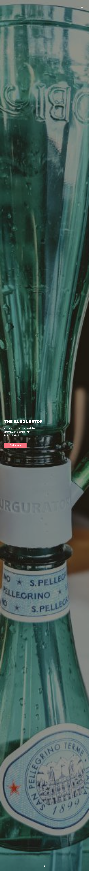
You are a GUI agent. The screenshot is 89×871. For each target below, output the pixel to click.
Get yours (15, 445)
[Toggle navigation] (82, 8)
